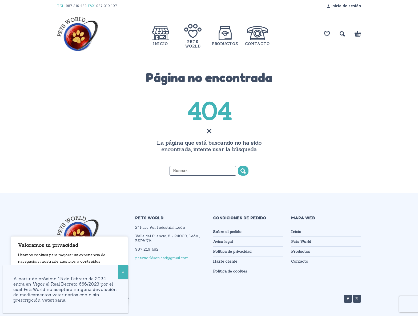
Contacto (299, 261)
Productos (300, 251)
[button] (342, 34)
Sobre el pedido (227, 231)
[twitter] (357, 299)
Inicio (296, 231)
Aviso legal (223, 241)
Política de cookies (230, 271)
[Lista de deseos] (327, 34)
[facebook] (348, 299)
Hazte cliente (225, 261)
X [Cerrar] (123, 272)
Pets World (301, 241)
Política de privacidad (232, 251)
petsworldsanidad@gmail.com (162, 257)
